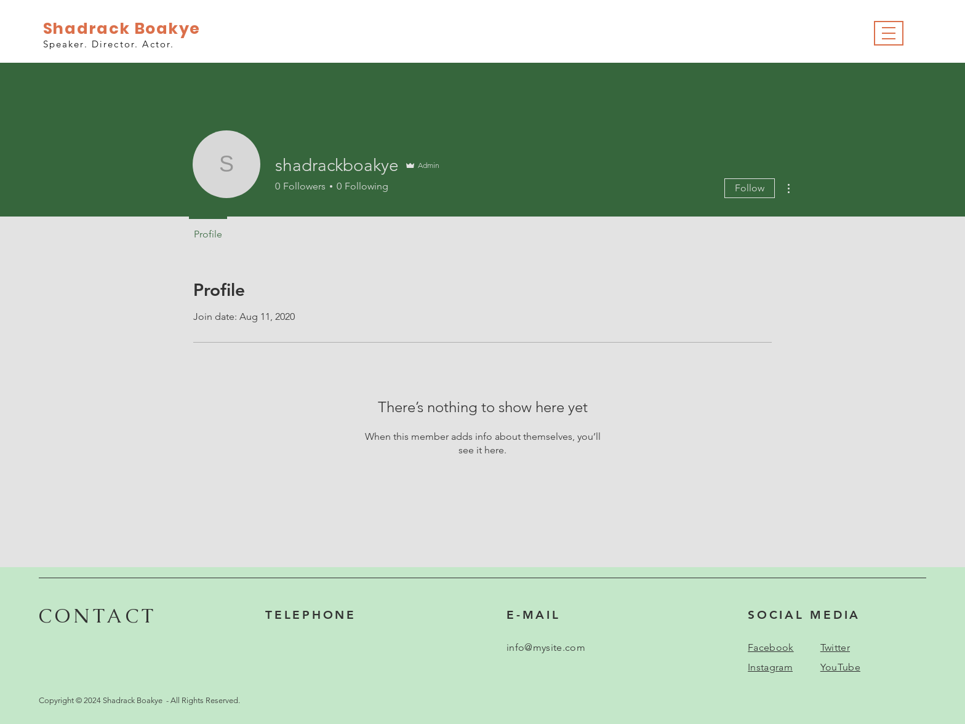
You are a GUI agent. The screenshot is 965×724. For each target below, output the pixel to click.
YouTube (840, 667)
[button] (888, 33)
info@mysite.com (546, 647)
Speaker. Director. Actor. (109, 44)
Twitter (835, 647)
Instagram (770, 667)
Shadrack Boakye (122, 28)
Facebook (771, 647)
